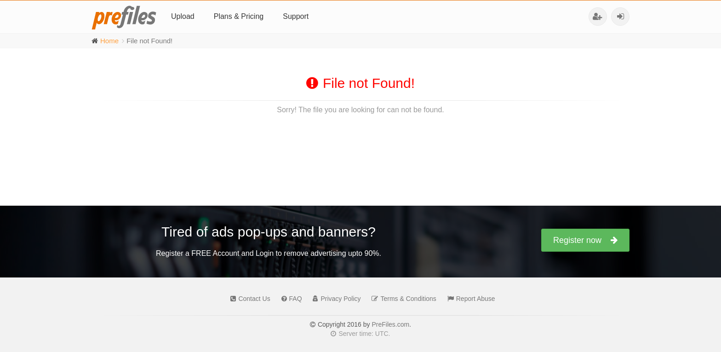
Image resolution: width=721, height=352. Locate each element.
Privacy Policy (334, 298)
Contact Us (248, 298)
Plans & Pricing (239, 16)
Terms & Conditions (401, 298)
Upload (183, 16)
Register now (585, 240)
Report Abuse (469, 298)
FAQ (289, 298)
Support (296, 16)
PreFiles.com (390, 324)
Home (109, 41)
